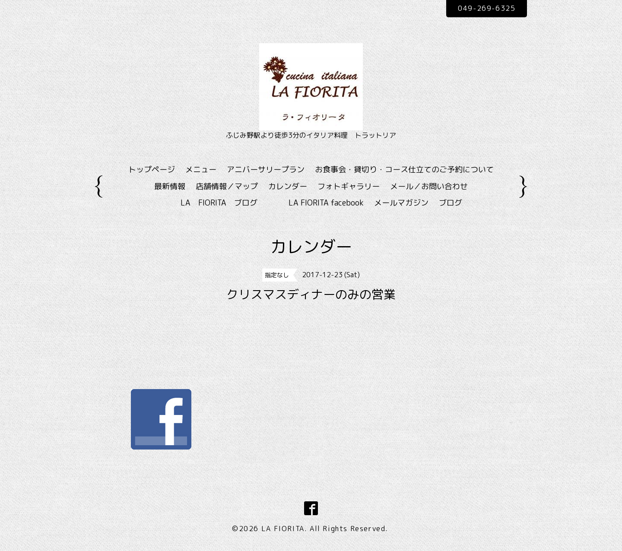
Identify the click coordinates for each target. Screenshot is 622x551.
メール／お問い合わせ (429, 186)
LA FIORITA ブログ (231, 202)
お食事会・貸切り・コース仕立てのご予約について (404, 169)
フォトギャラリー (348, 186)
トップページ (151, 169)
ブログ (450, 202)
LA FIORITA (283, 528)
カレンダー (287, 186)
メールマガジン (401, 202)
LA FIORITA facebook (326, 202)
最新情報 (169, 186)
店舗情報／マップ (227, 186)
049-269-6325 (486, 8)
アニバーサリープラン (266, 169)
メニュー (200, 169)
